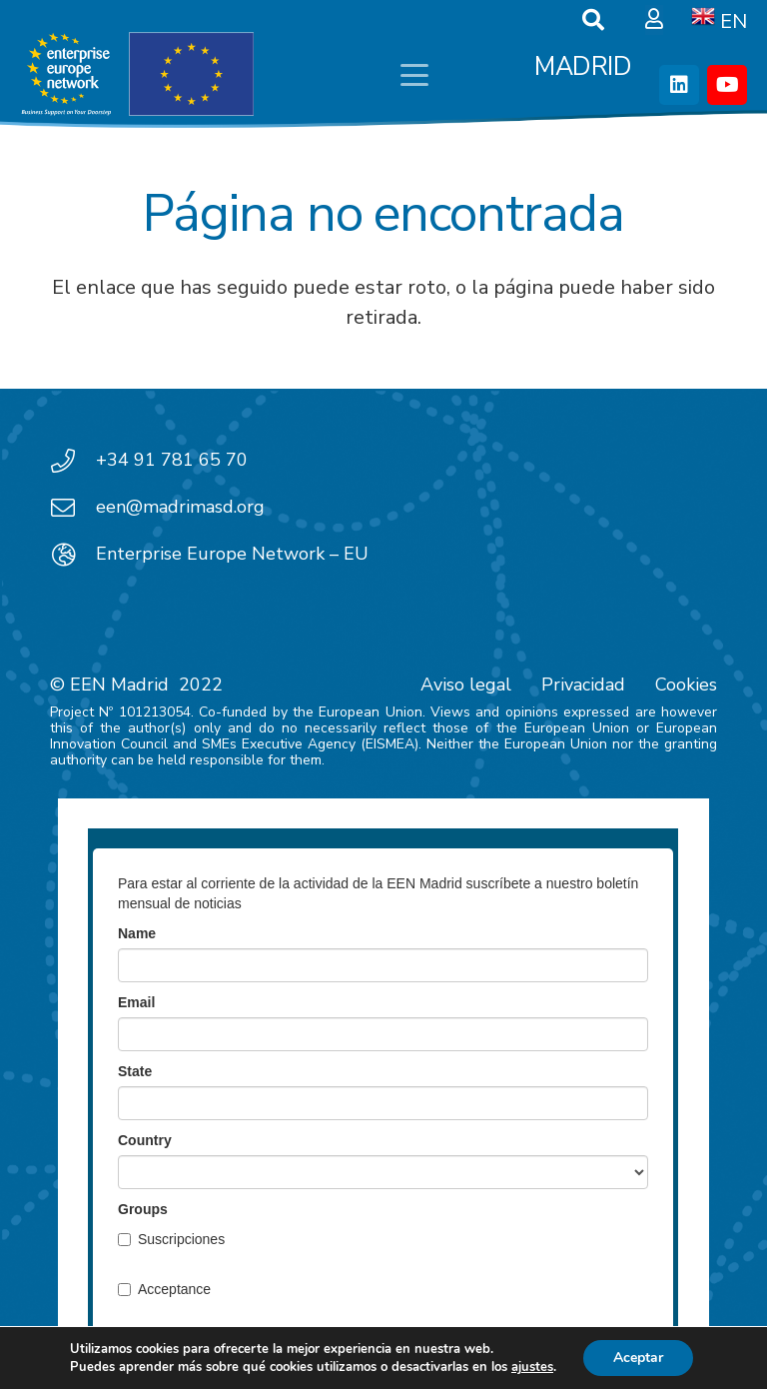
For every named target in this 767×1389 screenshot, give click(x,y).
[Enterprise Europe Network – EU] (73, 555)
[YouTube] (727, 85)
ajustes (532, 1367)
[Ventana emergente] (654, 20)
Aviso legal (465, 684)
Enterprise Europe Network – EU (232, 554)
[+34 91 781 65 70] (73, 461)
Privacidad (583, 684)
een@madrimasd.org (180, 507)
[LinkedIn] (679, 85)
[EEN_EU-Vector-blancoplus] (137, 75)
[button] (414, 75)
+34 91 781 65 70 (172, 460)
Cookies (686, 684)
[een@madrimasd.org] (73, 508)
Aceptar (638, 1357)
